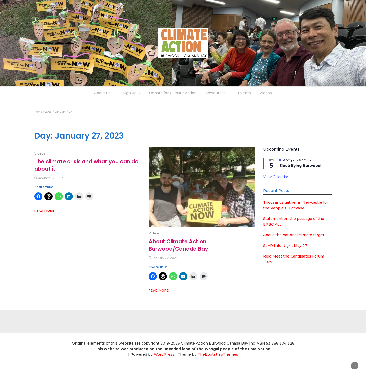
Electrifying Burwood (300, 165)
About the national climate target (293, 235)
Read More (44, 210)
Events (244, 93)
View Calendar (275, 177)
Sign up (131, 93)
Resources (217, 93)
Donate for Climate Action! (173, 93)
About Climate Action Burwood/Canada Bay (178, 245)
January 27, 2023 (50, 178)
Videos (266, 93)
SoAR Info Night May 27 (285, 245)
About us (104, 93)
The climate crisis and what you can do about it (86, 165)
